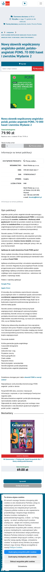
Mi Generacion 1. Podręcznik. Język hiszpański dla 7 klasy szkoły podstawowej (22, 460)
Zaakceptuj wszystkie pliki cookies (22, 552)
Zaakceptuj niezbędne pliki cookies (22, 557)
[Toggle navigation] (41, 3)
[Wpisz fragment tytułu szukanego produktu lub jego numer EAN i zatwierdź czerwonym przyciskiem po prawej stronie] (16, 68)
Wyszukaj (37, 69)
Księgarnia (10, 32)
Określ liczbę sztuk (8, 143)
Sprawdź (22, 481)
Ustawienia (22, 566)
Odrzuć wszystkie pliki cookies (22, 561)
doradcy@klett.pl (35, 197)
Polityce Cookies (16, 547)
